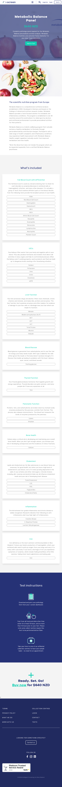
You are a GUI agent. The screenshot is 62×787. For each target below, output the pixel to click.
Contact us (31, 742)
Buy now (19, 685)
